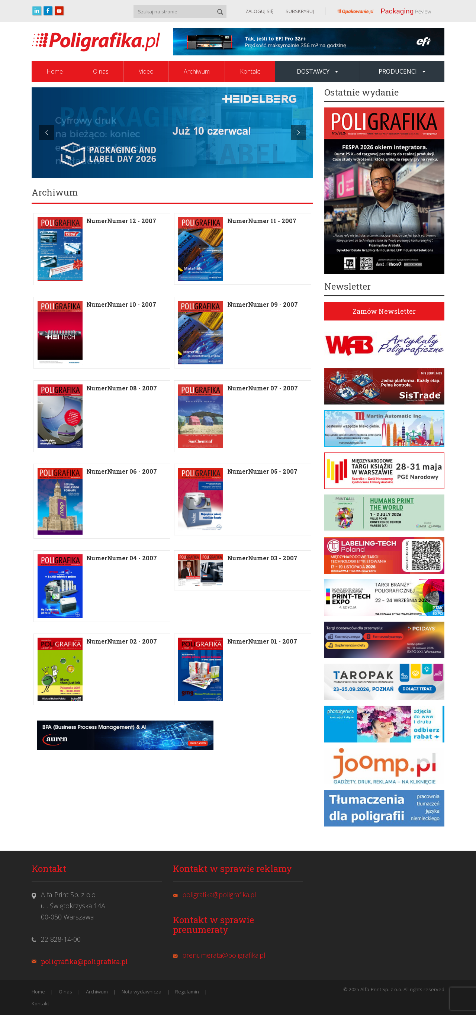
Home (54, 71)
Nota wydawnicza (141, 991)
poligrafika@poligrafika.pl (84, 961)
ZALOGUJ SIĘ (259, 11)
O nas (101, 71)
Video (146, 71)
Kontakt (250, 71)
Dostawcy (317, 71)
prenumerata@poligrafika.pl (224, 955)
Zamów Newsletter (384, 311)
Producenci (402, 71)
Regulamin (187, 991)
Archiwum (197, 71)
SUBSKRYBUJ (299, 11)
